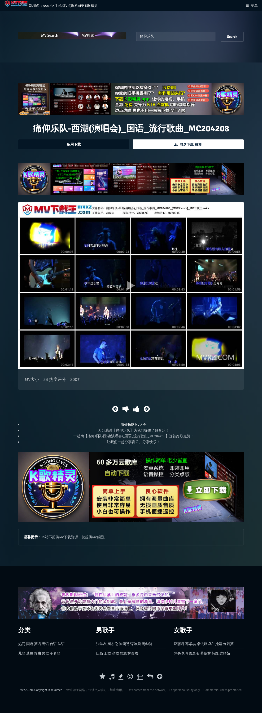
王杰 (107, 653)
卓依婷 (202, 644)
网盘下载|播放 (190, 145)
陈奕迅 (124, 644)
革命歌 (55, 653)
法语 (61, 644)
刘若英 (228, 644)
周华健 (147, 644)
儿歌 (21, 653)
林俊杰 (132, 653)
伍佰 (99, 653)
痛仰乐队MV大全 (133, 425)
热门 (21, 644)
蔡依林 (205, 653)
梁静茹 (224, 653)
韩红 (215, 653)
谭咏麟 (135, 644)
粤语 (45, 644)
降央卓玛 (181, 653)
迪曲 (29, 653)
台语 (53, 644)
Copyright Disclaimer (48, 690)
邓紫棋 (190, 644)
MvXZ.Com (27, 690)
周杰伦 (112, 644)
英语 (37, 644)
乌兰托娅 (215, 644)
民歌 (45, 653)
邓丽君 (179, 644)
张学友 (101, 644)
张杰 (115, 653)
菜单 (254, 6)
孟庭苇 (194, 653)
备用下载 (74, 144)
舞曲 (37, 653)
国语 (29, 644)
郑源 (123, 653)
